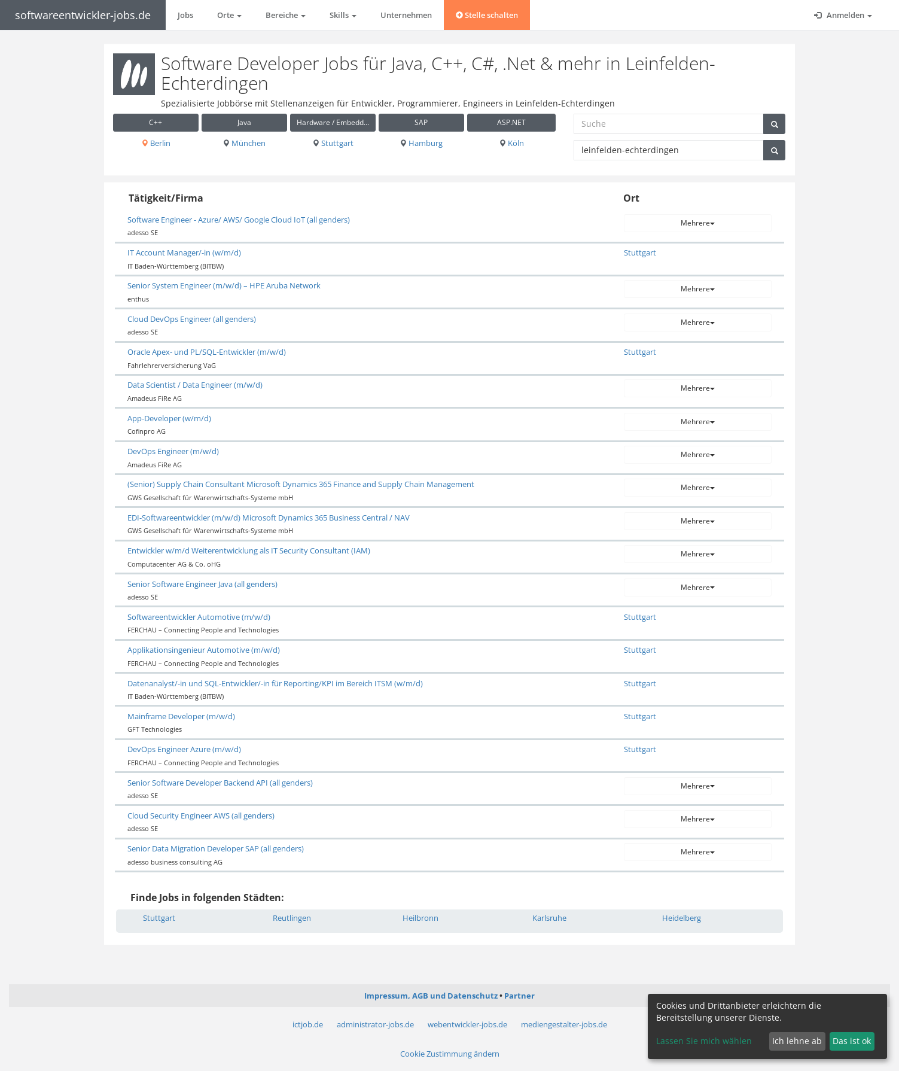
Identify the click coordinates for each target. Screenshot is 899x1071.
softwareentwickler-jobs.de (83, 15)
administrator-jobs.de (375, 1024)
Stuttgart (332, 143)
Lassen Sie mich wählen (704, 1040)
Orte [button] (229, 15)
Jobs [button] (185, 15)
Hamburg (421, 143)
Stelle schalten (487, 15)
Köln (511, 143)
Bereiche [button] (286, 15)
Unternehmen (406, 15)
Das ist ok (852, 1040)
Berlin (155, 143)
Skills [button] (343, 15)
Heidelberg (681, 917)
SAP (421, 122)
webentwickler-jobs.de (467, 1024)
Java (244, 122)
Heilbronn (420, 917)
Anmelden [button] (843, 15)
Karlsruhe (549, 917)
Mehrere (698, 223)
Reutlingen (292, 917)
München (244, 143)
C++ (155, 122)
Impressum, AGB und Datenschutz (431, 995)
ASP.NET (511, 122)
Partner (519, 995)
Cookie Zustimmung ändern (449, 1053)
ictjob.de (307, 1024)
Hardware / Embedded (334, 122)
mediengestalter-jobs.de (564, 1024)
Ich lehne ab (797, 1040)
